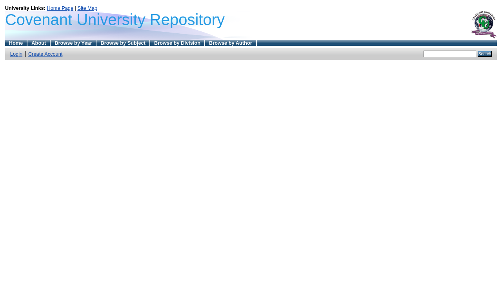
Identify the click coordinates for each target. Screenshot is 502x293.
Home (16, 43)
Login (16, 54)
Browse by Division (177, 43)
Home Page (60, 8)
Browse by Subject (123, 43)
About (38, 43)
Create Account (45, 54)
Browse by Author (230, 43)
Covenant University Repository (115, 19)
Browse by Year (73, 43)
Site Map (88, 8)
